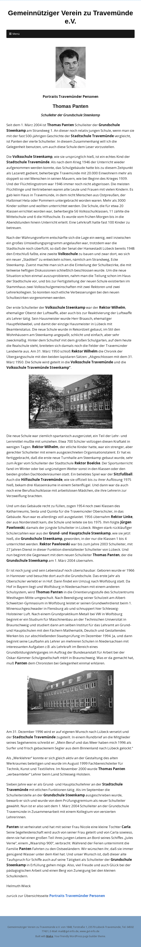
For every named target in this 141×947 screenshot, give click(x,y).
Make (49, 936)
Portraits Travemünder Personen (77, 895)
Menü (16, 34)
